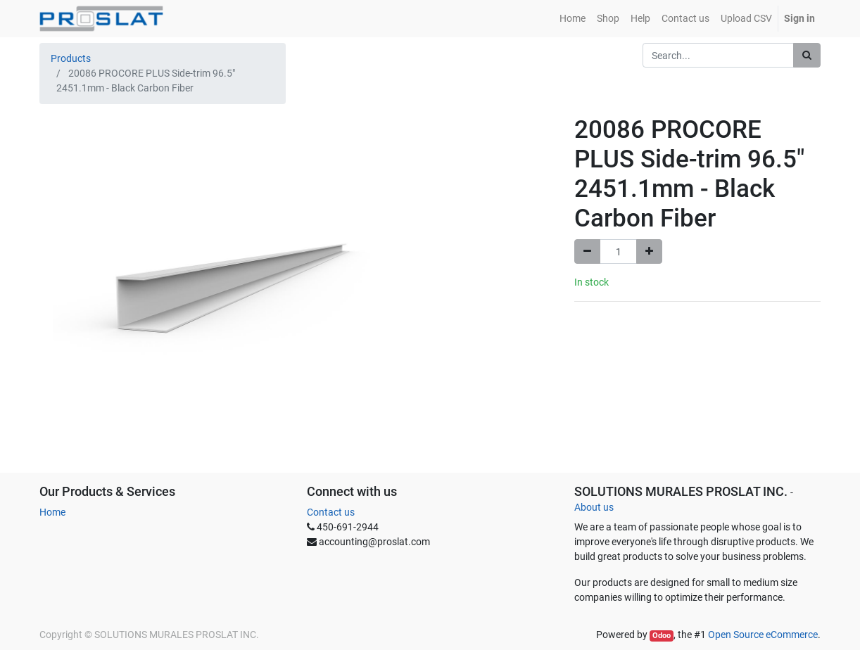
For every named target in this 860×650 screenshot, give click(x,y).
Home (52, 512)
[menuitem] (572, 19)
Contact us (331, 512)
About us (594, 507)
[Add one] (649, 251)
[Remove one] (587, 251)
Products (71, 58)
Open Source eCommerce (763, 634)
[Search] (807, 55)
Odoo (661, 635)
